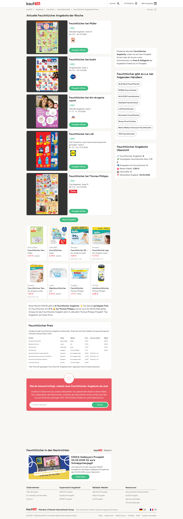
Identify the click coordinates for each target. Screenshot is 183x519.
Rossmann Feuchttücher (128, 115)
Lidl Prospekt (98, 499)
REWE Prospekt (65, 499)
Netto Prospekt (99, 495)
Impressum (108, 516)
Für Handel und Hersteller (36, 495)
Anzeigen (152, 9)
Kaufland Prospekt (66, 495)
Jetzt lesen (80, 477)
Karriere (29, 499)
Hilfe (100, 516)
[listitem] (36, 243)
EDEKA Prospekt (66, 492)
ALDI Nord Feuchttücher (129, 84)
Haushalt (50, 9)
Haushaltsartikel (63, 9)
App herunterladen (133, 499)
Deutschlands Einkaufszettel (137, 492)
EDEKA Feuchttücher (127, 90)
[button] (69, 37)
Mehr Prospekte (69, 220)
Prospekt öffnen (79, 50)
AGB (138, 516)
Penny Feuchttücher (127, 121)
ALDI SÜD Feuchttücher (128, 96)
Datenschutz (97, 398)
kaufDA (29, 9)
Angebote (39, 9)
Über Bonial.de (32, 492)
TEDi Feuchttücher (126, 134)
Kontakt (131, 516)
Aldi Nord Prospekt (100, 492)
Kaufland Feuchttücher (128, 103)
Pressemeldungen (133, 503)
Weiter (100, 405)
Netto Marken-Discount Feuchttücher (134, 128)
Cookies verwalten (149, 516)
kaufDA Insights (132, 495)
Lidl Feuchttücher (126, 109)
